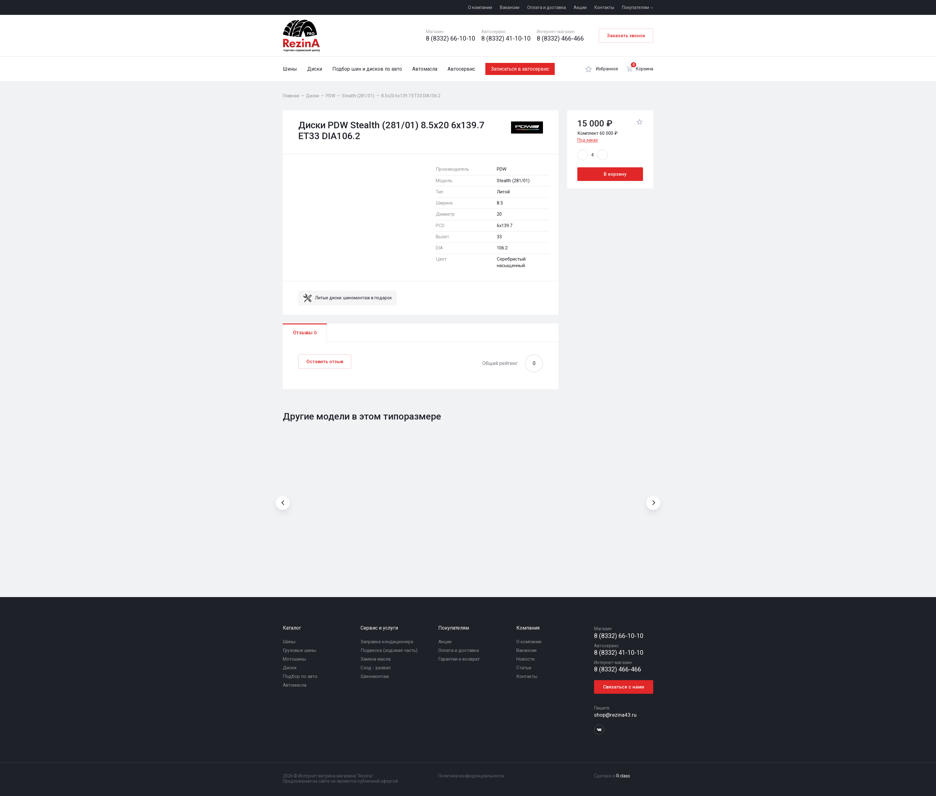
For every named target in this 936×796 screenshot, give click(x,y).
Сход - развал (376, 668)
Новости (525, 659)
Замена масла (376, 659)
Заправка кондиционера (387, 641)
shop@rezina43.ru (615, 715)
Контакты (604, 7)
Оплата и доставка (546, 7)
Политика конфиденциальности (471, 775)
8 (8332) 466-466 (560, 38)
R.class (623, 775)
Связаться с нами (623, 687)
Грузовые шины (299, 650)
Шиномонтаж (375, 676)
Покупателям (637, 7)
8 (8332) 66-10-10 (450, 38)
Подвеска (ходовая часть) (389, 650)
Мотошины (294, 659)
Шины (290, 69)
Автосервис (461, 69)
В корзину (610, 174)
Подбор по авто (300, 676)
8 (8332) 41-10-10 (506, 38)
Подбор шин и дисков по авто (367, 69)
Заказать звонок (626, 35)
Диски (314, 69)
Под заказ (587, 140)
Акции (580, 7)
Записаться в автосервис (520, 69)
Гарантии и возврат (459, 659)
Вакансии (509, 7)
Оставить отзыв (324, 361)
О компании (480, 7)
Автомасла (424, 69)
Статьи (523, 668)
